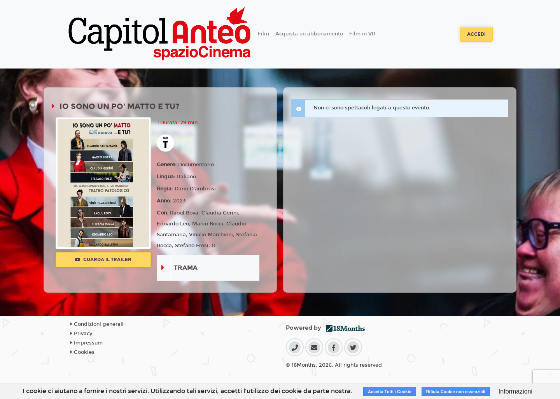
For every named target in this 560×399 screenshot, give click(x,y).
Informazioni (515, 391)
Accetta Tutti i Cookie (389, 391)
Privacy (81, 333)
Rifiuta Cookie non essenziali (455, 391)
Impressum (86, 343)
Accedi (476, 34)
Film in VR (362, 34)
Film (263, 34)
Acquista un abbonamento (309, 34)
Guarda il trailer (103, 259)
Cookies (82, 352)
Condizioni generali (97, 324)
